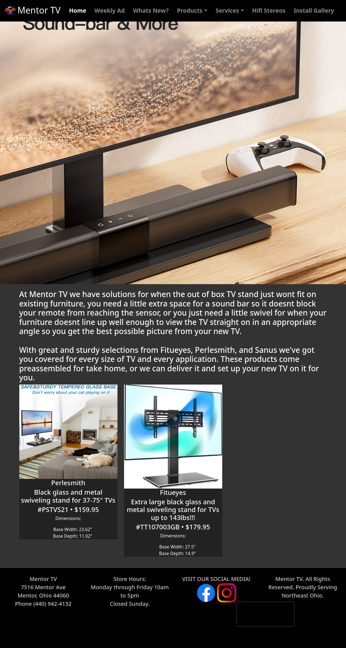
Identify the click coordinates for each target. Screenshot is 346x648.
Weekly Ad (110, 10)
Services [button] (227, 10)
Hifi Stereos (269, 10)
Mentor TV (31, 11)
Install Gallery (314, 10)
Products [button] (190, 10)
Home (77, 10)
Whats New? (150, 10)
